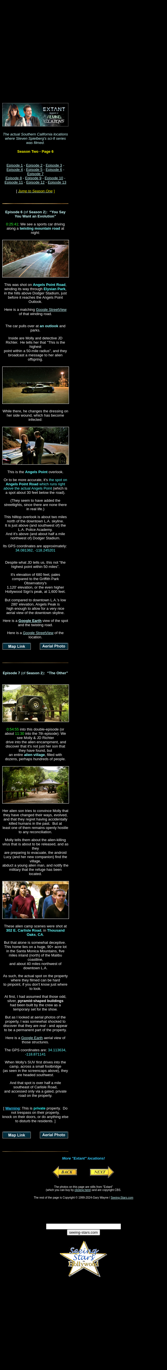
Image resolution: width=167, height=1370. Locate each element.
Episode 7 (35, 174)
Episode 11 (14, 182)
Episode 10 (54, 178)
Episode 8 (13, 178)
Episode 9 (33, 178)
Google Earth (32, 1038)
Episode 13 (57, 182)
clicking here (82, 1190)
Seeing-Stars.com (122, 1197)
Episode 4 (14, 169)
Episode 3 (54, 165)
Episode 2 (34, 165)
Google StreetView (51, 309)
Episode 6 (54, 169)
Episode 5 (34, 169)
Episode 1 (14, 165)
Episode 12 (35, 182)
